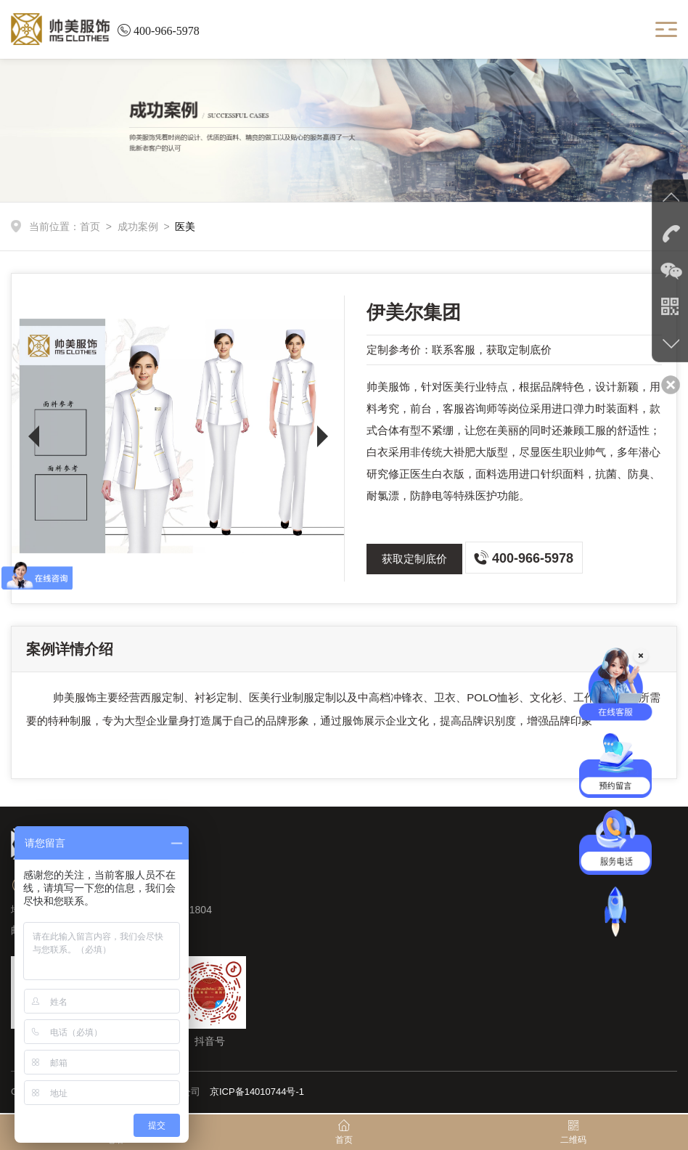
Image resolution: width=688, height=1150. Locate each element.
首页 (90, 226)
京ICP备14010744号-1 (257, 1091)
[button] (33, 436)
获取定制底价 (414, 558)
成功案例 (138, 226)
